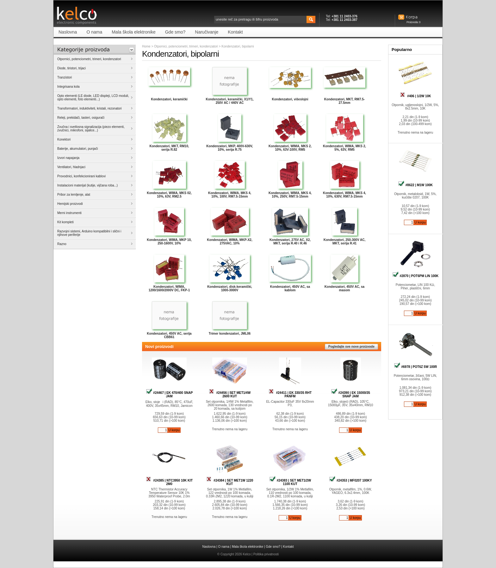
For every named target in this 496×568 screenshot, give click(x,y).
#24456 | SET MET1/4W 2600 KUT (230, 394)
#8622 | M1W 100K (415, 185)
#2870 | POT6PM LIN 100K (415, 276)
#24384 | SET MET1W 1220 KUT (229, 482)
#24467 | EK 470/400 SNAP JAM (169, 394)
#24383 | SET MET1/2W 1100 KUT (290, 482)
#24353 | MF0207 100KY (350, 480)
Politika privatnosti (266, 554)
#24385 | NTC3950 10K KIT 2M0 (169, 482)
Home (146, 46)
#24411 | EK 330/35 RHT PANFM (290, 394)
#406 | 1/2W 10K (415, 96)
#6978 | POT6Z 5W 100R (415, 367)
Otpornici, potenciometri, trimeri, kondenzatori (186, 46)
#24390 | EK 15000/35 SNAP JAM (350, 394)
